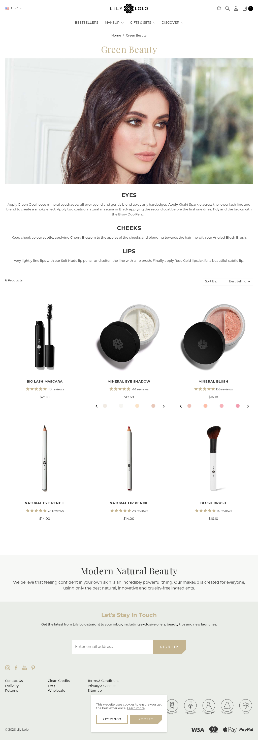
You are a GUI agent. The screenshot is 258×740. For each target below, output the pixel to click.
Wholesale (56, 690)
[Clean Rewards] (218, 8)
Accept (145, 719)
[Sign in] (236, 8)
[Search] (227, 8)
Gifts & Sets (142, 22)
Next (161, 406)
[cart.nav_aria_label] (246, 8)
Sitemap (95, 690)
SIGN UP (169, 646)
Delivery (12, 686)
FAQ (51, 686)
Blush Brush (213, 503)
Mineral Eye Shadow (129, 381)
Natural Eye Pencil (45, 503)
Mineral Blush (213, 381)
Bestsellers (86, 22)
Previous (97, 406)
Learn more (136, 708)
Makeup (114, 22)
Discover (172, 22)
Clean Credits (59, 681)
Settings (112, 719)
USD (13, 8)
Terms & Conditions (103, 681)
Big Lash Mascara (45, 381)
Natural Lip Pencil (129, 503)
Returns (11, 690)
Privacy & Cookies (102, 686)
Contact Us (14, 681)
